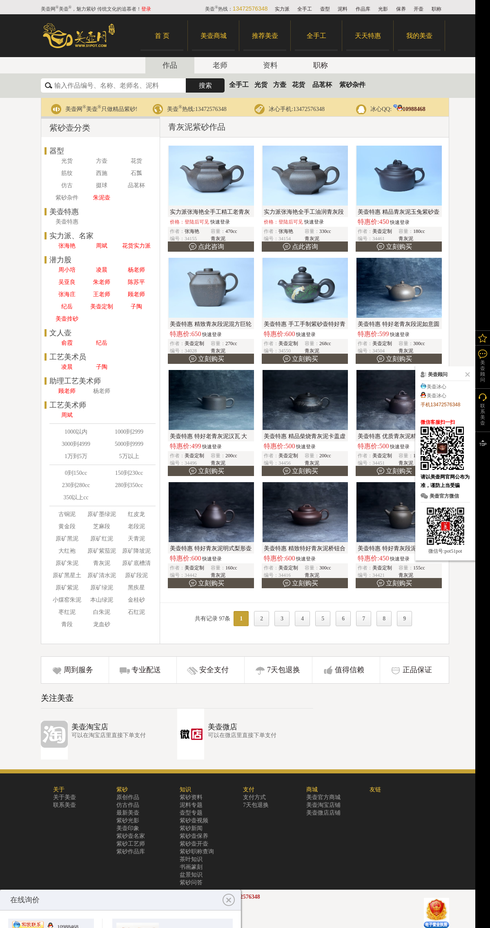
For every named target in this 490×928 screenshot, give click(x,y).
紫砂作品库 (130, 851)
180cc (419, 231)
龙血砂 (101, 624)
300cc (419, 343)
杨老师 (136, 270)
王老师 (101, 294)
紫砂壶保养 (194, 836)
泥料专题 (191, 805)
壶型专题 (191, 813)
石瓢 (136, 173)
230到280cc (76, 485)
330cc (325, 231)
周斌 (101, 246)
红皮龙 (136, 514)
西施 (101, 173)
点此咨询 (211, 246)
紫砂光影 (127, 820)
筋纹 (67, 173)
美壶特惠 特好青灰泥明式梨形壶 (211, 548)
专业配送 (146, 670)
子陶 (136, 306)
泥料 (342, 9)
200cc (231, 455)
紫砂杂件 (352, 84)
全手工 (304, 9)
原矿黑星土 (67, 575)
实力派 (282, 9)
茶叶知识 (191, 859)
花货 (298, 84)
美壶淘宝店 (89, 727)
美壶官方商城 (323, 797)
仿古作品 (127, 805)
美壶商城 (213, 35)
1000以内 (76, 432)
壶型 (325, 9)
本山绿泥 (101, 600)
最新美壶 (127, 813)
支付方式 (254, 797)
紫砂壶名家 (130, 836)
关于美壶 (64, 797)
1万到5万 (76, 456)
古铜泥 (67, 514)
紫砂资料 (191, 797)
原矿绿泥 (101, 588)
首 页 (162, 35)
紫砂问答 (191, 882)
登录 (146, 9)
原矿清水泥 (101, 575)
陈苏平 (136, 282)
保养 (401, 9)
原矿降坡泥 (136, 551)
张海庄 (67, 294)
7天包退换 (283, 670)
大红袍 (67, 551)
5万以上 (129, 456)
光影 (383, 9)
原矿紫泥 (67, 588)
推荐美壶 (265, 35)
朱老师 (101, 282)
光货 (260, 84)
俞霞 (67, 343)
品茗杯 (322, 84)
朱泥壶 (101, 198)
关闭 (466, 374)
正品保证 (417, 670)
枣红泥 (67, 612)
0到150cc (76, 473)
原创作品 (127, 797)
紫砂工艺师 (130, 844)
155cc (419, 568)
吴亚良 (67, 282)
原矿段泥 (136, 575)
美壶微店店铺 (323, 813)
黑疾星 (136, 588)
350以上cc (75, 497)
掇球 (101, 185)
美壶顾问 (482, 371)
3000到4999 (76, 444)
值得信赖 (349, 670)
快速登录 (220, 222)
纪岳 (67, 306)
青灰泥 (101, 563)
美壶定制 (101, 306)
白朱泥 (101, 612)
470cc (231, 231)
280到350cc (129, 485)
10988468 (409, 109)
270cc (231, 343)
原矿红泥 (101, 539)
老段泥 (136, 526)
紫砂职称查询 (197, 851)
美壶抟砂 (67, 319)
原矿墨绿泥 (101, 514)
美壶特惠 (67, 222)
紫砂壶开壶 (194, 844)
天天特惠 (368, 35)
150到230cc (129, 473)
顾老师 (136, 294)
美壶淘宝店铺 (323, 805)
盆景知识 (191, 875)
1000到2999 (129, 432)
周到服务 (78, 670)
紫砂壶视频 (194, 820)
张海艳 (67, 246)
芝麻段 (101, 526)
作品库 (363, 9)
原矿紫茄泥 (101, 551)
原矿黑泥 (67, 539)
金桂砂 (136, 600)
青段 (67, 624)
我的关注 (482, 338)
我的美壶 (419, 35)
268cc (325, 343)
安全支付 (214, 670)
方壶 (279, 84)
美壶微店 (222, 727)
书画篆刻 (191, 867)
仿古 (67, 185)
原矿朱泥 (67, 563)
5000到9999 (129, 444)
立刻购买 (399, 246)
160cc (231, 568)
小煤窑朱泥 (67, 600)
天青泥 (136, 539)
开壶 (418, 9)
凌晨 (101, 270)
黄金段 (67, 526)
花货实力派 (136, 246)
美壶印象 (127, 828)
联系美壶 (64, 805)
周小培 (67, 270)
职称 (436, 9)
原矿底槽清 (136, 563)
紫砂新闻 (191, 828)
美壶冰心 (436, 387)
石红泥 (136, 612)
